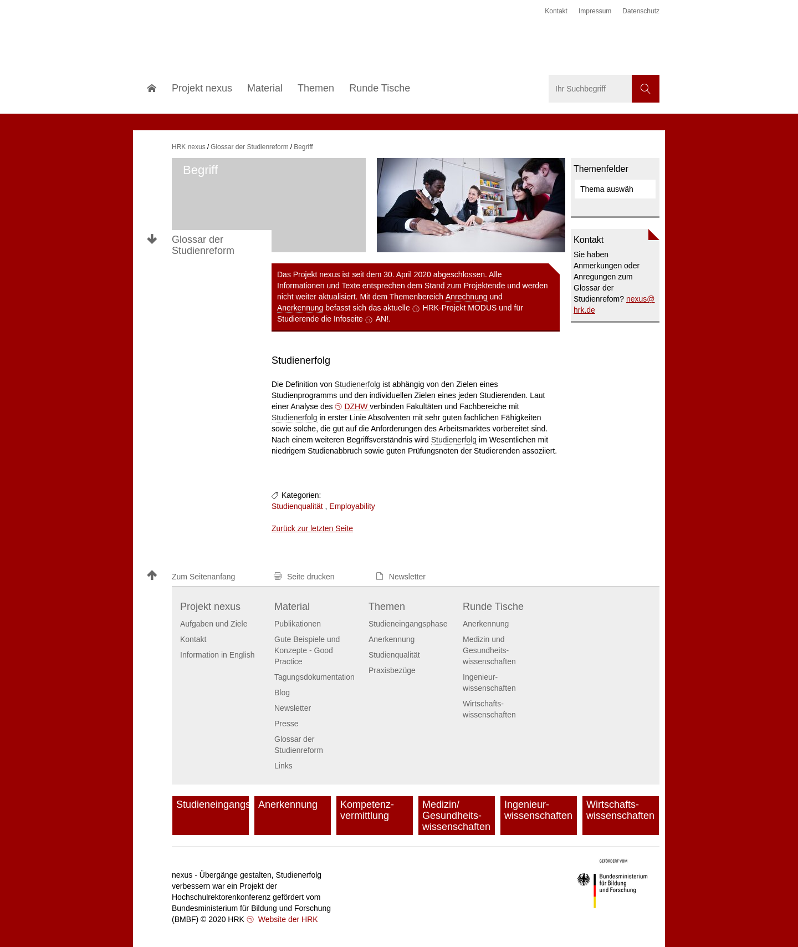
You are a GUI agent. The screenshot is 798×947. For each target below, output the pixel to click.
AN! (382, 318)
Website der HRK (287, 919)
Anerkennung (300, 307)
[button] (205, 576)
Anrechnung (467, 296)
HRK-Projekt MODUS (460, 307)
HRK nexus (189, 147)
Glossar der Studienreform (203, 245)
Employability (352, 506)
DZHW (357, 406)
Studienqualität (297, 506)
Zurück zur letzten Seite (312, 528)
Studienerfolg (358, 384)
